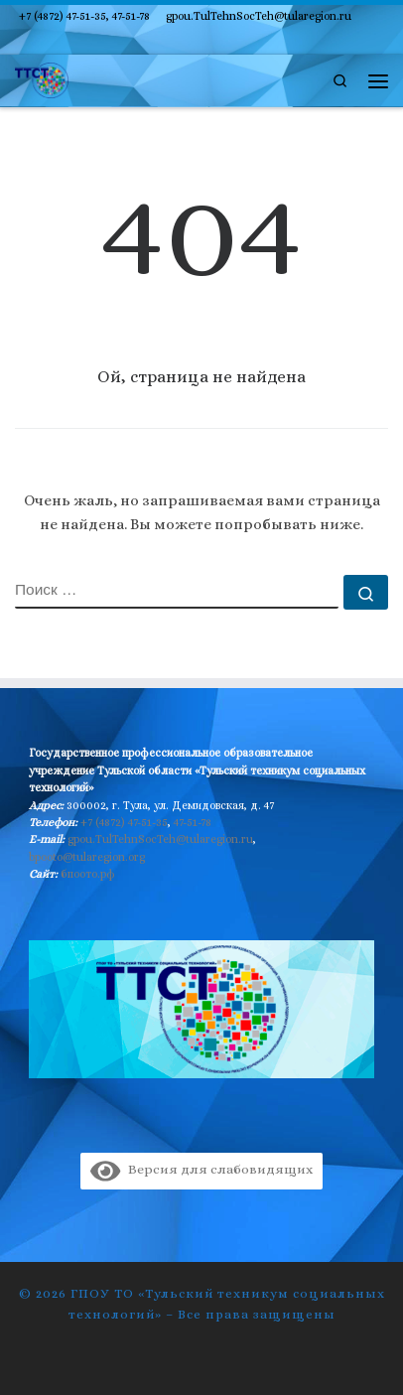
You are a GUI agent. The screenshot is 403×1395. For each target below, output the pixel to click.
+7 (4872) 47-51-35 (124, 822)
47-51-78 (192, 822)
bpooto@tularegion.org (87, 857)
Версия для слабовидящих (201, 1169)
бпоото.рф (88, 874)
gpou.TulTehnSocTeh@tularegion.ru (160, 839)
